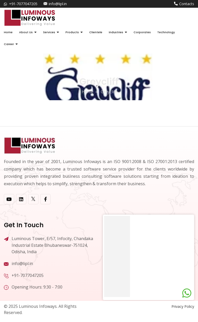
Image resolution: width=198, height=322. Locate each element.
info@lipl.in (58, 3)
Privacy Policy (182, 306)
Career (9, 44)
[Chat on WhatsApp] (187, 293)
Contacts (186, 3)
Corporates (142, 32)
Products (72, 32)
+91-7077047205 (23, 3)
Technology (166, 32)
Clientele (95, 32)
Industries (116, 32)
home (87, 92)
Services (49, 32)
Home (8, 32)
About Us (26, 32)
